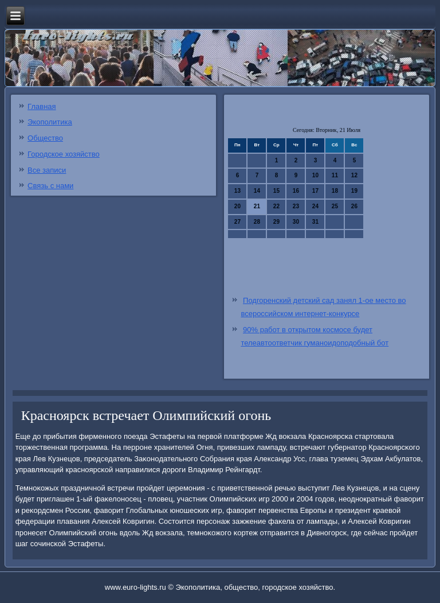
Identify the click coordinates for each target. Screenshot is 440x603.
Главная (42, 106)
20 (237, 206)
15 (276, 191)
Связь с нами (50, 185)
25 (335, 206)
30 (296, 222)
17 (315, 191)
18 (335, 191)
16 (296, 191)
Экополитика (50, 122)
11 (335, 175)
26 (354, 206)
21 (257, 206)
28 (257, 222)
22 (276, 206)
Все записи (47, 170)
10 (315, 175)
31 (315, 222)
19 (354, 191)
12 (354, 175)
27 (237, 222)
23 (296, 206)
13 (237, 191)
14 (257, 191)
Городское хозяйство (64, 154)
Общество (45, 138)
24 (315, 206)
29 (276, 222)
